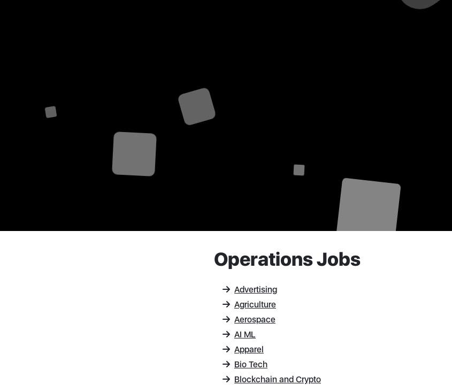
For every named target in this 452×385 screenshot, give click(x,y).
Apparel (243, 349)
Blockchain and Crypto (272, 379)
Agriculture (249, 304)
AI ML (239, 334)
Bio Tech (245, 364)
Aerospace (249, 319)
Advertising (250, 289)
